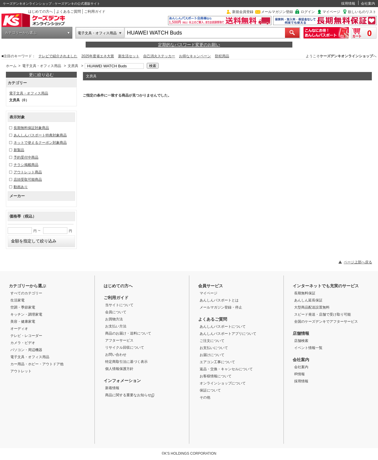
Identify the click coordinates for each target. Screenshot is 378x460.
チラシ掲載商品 (26, 165)
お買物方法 (114, 319)
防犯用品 (222, 56)
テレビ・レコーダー (26, 336)
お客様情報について (216, 376)
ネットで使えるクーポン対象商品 (40, 143)
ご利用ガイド (94, 11)
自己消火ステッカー (159, 56)
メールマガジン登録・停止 (221, 307)
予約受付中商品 (26, 157)
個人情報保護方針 (119, 369)
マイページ (331, 12)
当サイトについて (119, 305)
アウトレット (21, 371)
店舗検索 (301, 341)
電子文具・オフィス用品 (97, 33)
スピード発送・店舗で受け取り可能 (322, 314)
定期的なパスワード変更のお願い (189, 44)
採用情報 (348, 3)
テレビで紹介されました (57, 56)
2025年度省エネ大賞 (98, 56)
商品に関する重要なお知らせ (129, 395)
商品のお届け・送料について (128, 333)
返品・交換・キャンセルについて (226, 369)
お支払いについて (214, 348)
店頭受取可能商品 (28, 179)
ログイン (308, 12)
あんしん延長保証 (308, 300)
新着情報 (112, 388)
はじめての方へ (40, 11)
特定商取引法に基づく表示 (126, 362)
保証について (210, 390)
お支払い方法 (115, 326)
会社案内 (368, 3)
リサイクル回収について (124, 347)
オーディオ (19, 329)
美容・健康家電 (22, 321)
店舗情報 (301, 333)
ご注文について (212, 341)
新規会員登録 (242, 12)
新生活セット (128, 56)
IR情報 (299, 374)
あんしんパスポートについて (223, 326)
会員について (115, 312)
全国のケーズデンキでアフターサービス (326, 321)
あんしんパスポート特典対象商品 (40, 135)
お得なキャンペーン (195, 56)
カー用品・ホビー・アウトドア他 (36, 364)
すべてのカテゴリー (26, 293)
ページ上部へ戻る (358, 262)
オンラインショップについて (223, 383)
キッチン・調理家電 (26, 314)
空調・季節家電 (22, 307)
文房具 (73, 66)
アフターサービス (119, 340)
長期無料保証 (304, 293)
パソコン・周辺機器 (26, 350)
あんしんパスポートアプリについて (228, 334)
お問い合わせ (115, 355)
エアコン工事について (217, 362)
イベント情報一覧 (308, 348)
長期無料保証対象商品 (31, 128)
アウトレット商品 (28, 172)
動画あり (21, 187)
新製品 (19, 150)
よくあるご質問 (68, 11)
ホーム (11, 66)
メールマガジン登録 (277, 12)
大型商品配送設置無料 (312, 307)
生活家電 (17, 300)
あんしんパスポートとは (219, 300)
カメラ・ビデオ (22, 343)
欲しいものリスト (362, 12)
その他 (205, 397)
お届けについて (212, 355)
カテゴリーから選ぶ (21, 33)
